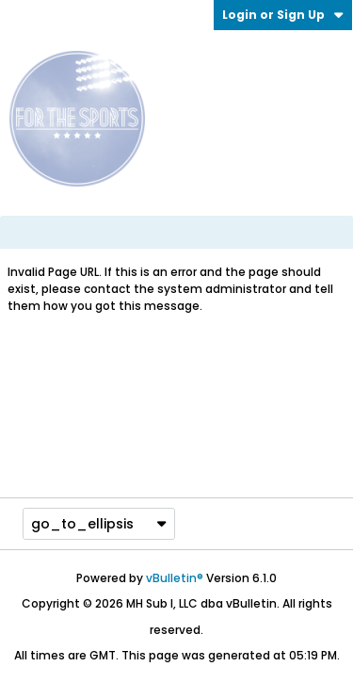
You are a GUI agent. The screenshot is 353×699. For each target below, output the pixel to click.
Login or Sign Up (283, 15)
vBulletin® (174, 578)
